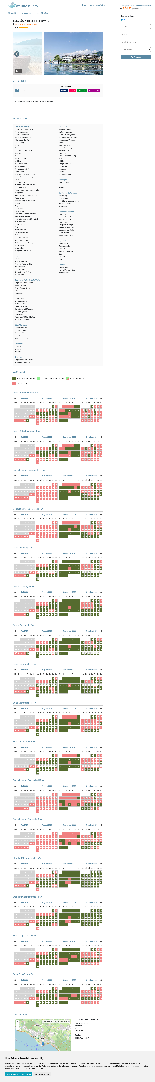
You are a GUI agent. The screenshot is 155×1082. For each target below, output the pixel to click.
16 (56, 402)
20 (47, 405)
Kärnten (25, 24)
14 (50, 402)
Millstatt (18, 24)
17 (38, 405)
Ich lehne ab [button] (26, 1074)
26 (34, 405)
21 (50, 405)
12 (44, 402)
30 (25, 409)
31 (28, 409)
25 (31, 405)
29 (21, 409)
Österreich (33, 24)
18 (41, 405)
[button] (16, 48)
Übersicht (11, 13)
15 (53, 402)
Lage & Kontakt (41, 13)
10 (38, 402)
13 (47, 402)
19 (44, 405)
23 (56, 405)
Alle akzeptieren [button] (12, 1074)
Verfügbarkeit (25, 13)
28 (18, 409)
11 (41, 402)
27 (16, 409)
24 (38, 409)
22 (53, 405)
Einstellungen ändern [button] (42, 1074)
